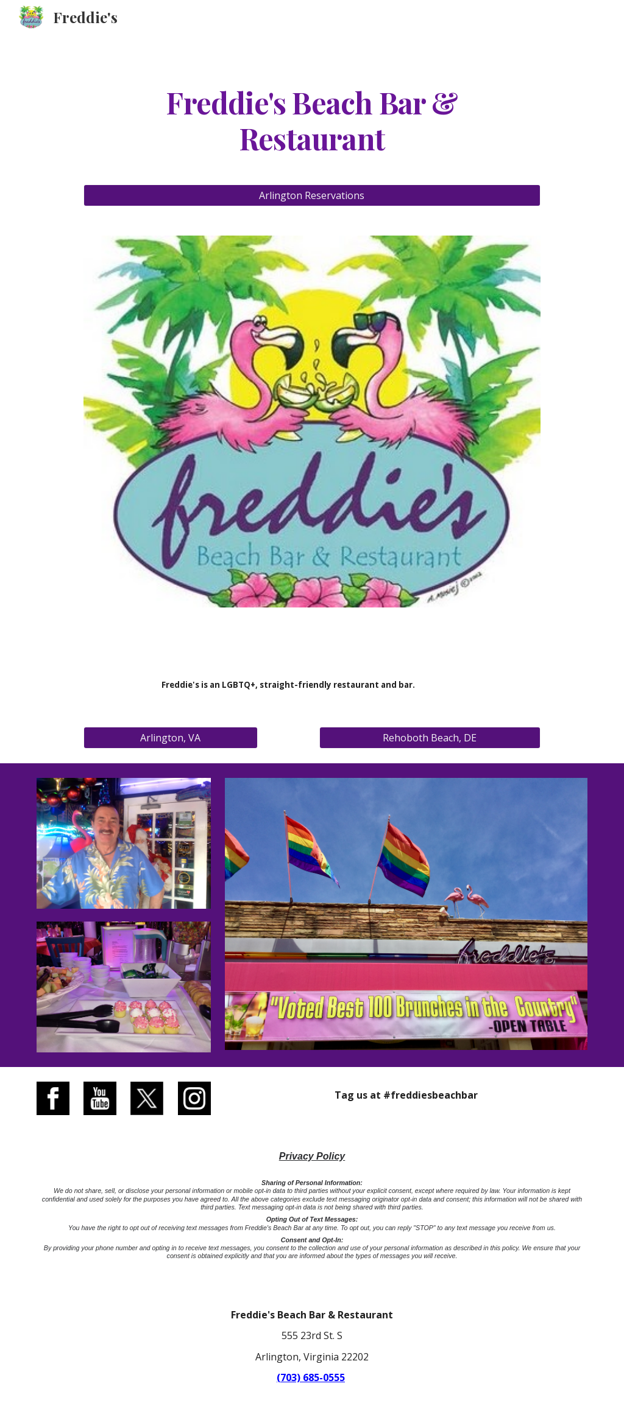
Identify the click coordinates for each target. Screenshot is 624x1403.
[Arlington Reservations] (312, 195)
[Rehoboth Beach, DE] (430, 737)
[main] (312, 119)
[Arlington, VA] (170, 737)
